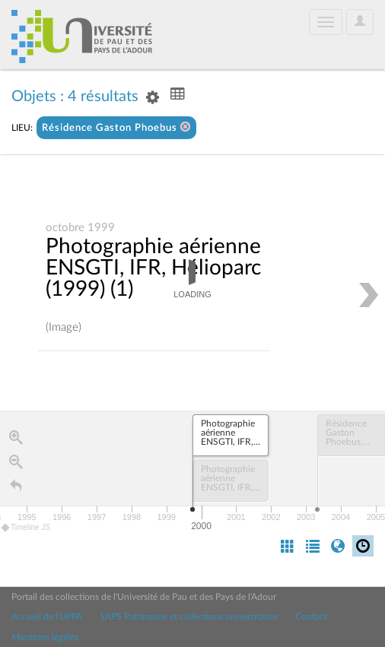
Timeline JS (26, 528)
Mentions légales (44, 637)
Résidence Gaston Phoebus (116, 127)
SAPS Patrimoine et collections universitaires (189, 616)
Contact (311, 616)
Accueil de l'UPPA (46, 616)
